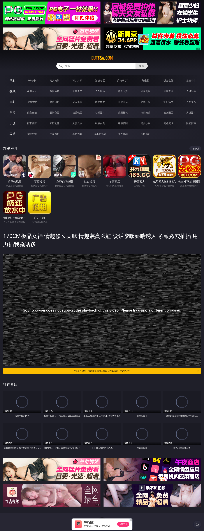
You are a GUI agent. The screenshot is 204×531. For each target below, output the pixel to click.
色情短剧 (145, 134)
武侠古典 (100, 123)
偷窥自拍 (32, 112)
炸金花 (145, 80)
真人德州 (54, 80)
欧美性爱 (100, 102)
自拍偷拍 (54, 91)
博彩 (12, 80)
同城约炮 (32, 134)
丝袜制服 (145, 91)
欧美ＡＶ (77, 91)
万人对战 (77, 80)
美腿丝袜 (123, 112)
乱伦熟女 (168, 102)
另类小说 (145, 123)
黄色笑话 (168, 123)
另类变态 (191, 102)
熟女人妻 (123, 91)
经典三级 (145, 102)
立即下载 (123, 524)
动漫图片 (100, 112)
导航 (12, 134)
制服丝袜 (123, 102)
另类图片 (191, 112)
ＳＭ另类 (191, 91)
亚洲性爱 (32, 102)
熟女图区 (168, 112)
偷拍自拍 (54, 102)
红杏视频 (123, 134)
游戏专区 (100, 80)
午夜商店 (54, 134)
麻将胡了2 (122, 80)
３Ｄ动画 (100, 91)
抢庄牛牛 (191, 80)
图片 (12, 112)
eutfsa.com (102, 58)
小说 (12, 123)
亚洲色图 (54, 112)
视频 (12, 91)
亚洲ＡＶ (32, 91)
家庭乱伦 (54, 123)
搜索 (141, 66)
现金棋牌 (168, 80)
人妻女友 (77, 123)
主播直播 (168, 91)
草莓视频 (77, 134)
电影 (12, 102)
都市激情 (32, 123)
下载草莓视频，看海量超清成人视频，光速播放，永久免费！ (136, 370)
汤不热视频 (100, 134)
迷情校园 (123, 123)
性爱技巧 (191, 123)
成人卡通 (77, 102)
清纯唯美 (145, 112)
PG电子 (32, 80)
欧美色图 (77, 112)
